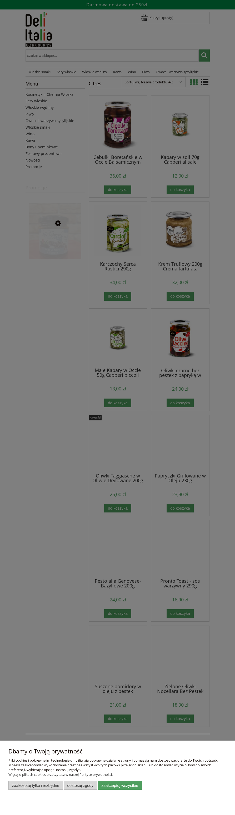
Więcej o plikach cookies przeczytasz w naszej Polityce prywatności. (60, 774)
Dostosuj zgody (80, 785)
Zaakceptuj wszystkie (120, 785)
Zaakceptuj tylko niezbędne (35, 785)
